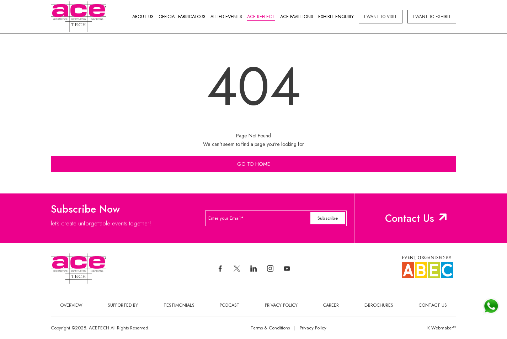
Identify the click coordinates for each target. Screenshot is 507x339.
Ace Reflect (261, 16)
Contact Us (409, 218)
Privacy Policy (281, 305)
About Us (143, 16)
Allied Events (226, 16)
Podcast (230, 305)
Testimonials (179, 305)
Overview (71, 305)
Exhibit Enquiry (336, 16)
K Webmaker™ (441, 327)
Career (331, 305)
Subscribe (327, 218)
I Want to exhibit (432, 16)
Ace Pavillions (296, 16)
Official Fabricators (182, 16)
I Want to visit (380, 16)
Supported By (123, 305)
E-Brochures (378, 305)
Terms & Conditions (270, 327)
